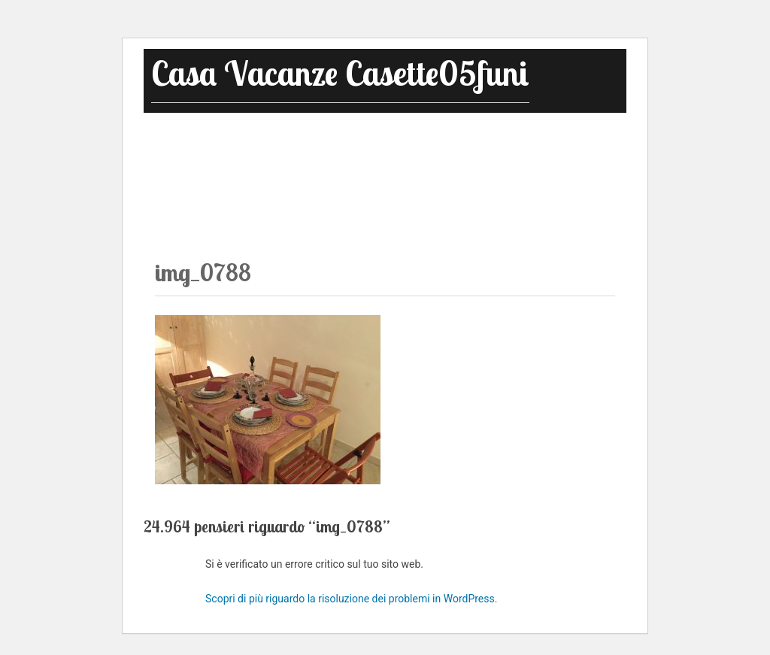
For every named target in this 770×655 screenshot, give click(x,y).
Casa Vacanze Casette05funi (340, 73)
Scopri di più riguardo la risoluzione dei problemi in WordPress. (351, 599)
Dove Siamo (564, 144)
